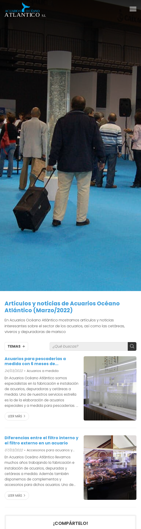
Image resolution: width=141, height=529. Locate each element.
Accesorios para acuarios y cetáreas (48, 450)
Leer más (15, 416)
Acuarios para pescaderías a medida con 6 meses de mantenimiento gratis (35, 361)
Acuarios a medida (43, 371)
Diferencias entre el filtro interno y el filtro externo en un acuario (41, 440)
